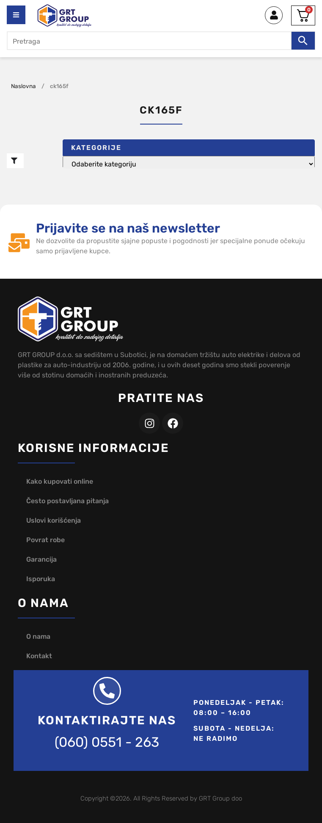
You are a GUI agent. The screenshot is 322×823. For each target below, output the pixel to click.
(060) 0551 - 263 (107, 742)
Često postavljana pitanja (67, 501)
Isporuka (40, 579)
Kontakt (39, 656)
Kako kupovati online (59, 481)
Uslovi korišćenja (53, 520)
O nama (38, 636)
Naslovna (23, 86)
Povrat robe (45, 540)
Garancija (41, 559)
